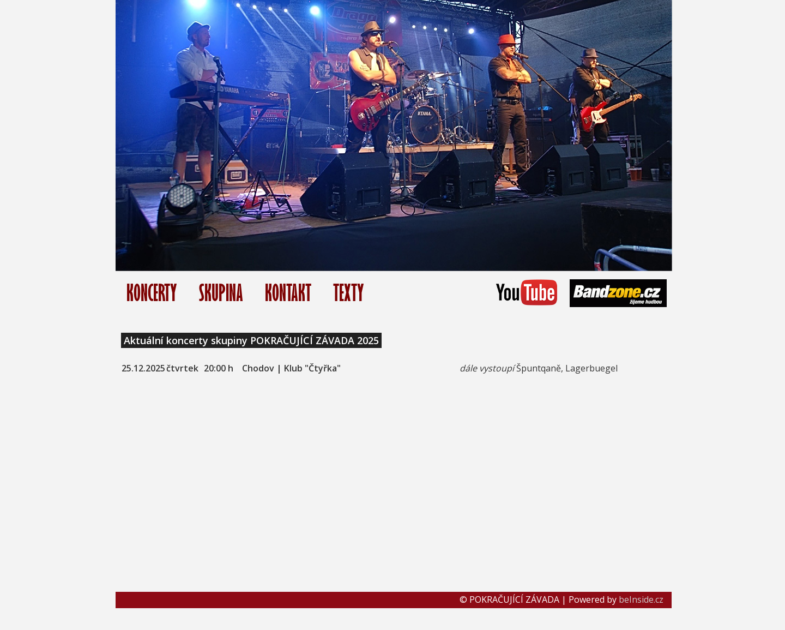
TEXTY (348, 293)
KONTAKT (288, 293)
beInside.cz (641, 599)
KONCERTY (151, 293)
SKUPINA (221, 293)
